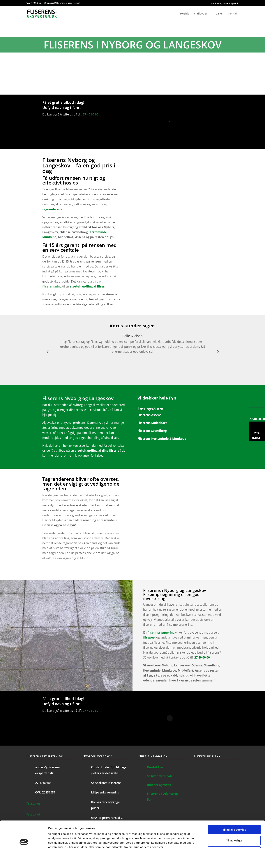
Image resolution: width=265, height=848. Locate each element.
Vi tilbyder (200, 13)
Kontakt (233, 13)
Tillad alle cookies (234, 803)
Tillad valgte (234, 814)
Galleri (219, 13)
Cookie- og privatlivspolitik (197, 3)
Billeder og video (159, 785)
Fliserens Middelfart (152, 423)
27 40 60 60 (35, 2)
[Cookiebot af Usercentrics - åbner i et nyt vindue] (24, 841)
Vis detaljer (191, 840)
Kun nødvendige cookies (234, 824)
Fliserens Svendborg (152, 431)
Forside (184, 13)
